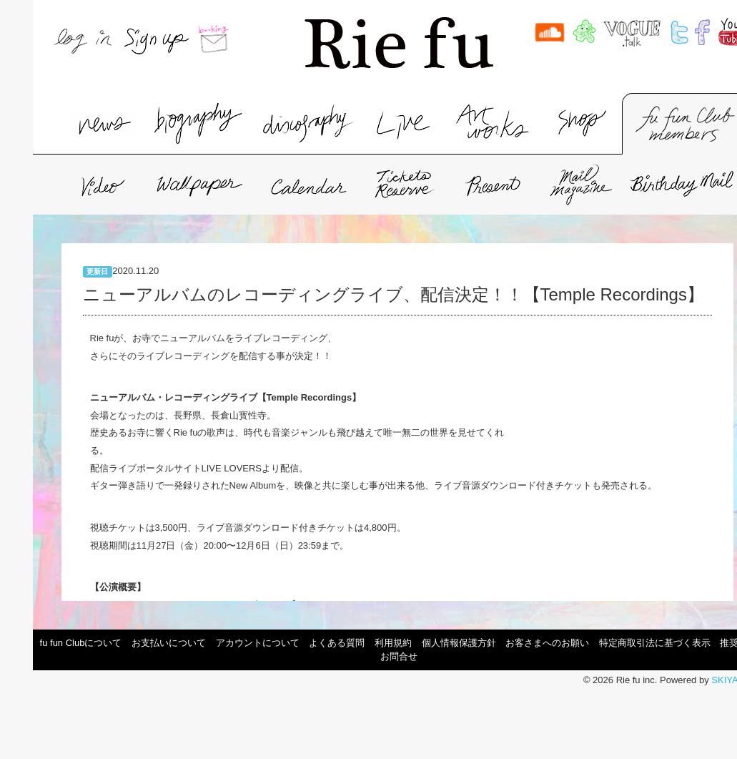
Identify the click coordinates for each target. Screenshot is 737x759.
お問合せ (398, 656)
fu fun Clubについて (81, 642)
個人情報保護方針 (459, 642)
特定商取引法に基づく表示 (655, 642)
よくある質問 (337, 642)
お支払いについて (169, 642)
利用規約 (393, 642)
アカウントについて (258, 642)
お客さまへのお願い (547, 642)
